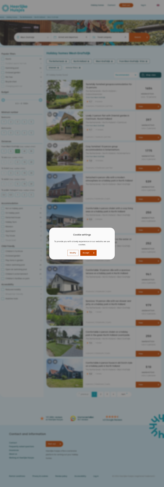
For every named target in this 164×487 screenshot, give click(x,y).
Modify (73, 253)
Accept (86, 253)
